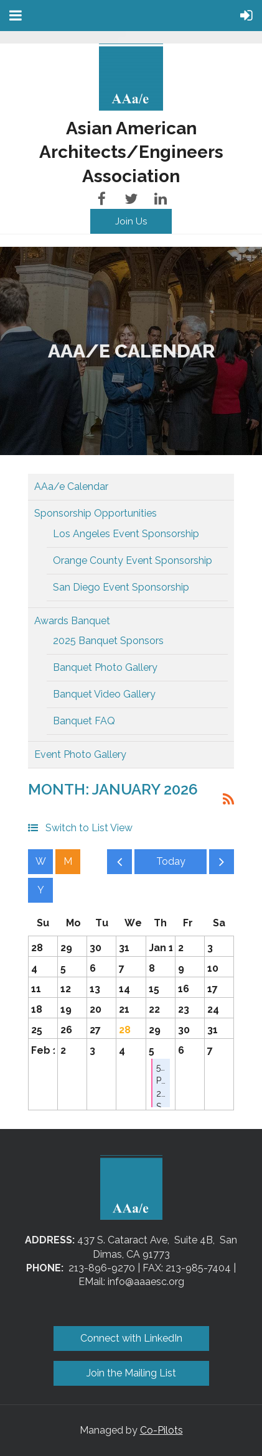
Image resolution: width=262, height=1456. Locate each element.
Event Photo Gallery (80, 754)
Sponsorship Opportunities (95, 513)
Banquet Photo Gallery (105, 667)
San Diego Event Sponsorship (121, 587)
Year (40, 890)
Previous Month (119, 864)
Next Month (221, 864)
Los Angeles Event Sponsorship (126, 534)
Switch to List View (89, 828)
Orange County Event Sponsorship (132, 560)
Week (40, 861)
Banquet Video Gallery (104, 694)
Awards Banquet (72, 621)
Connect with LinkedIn (131, 1338)
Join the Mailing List (131, 1373)
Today (170, 861)
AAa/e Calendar (71, 486)
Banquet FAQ (84, 721)
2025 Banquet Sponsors (108, 641)
